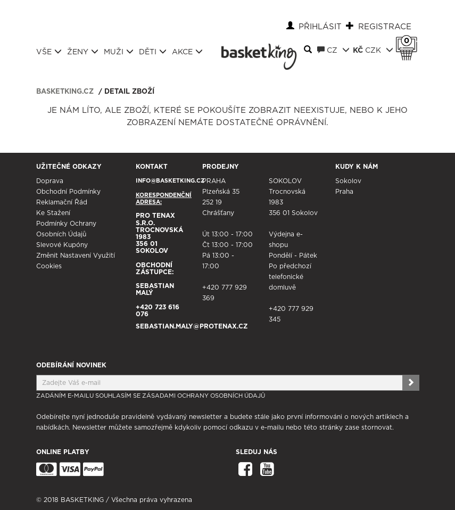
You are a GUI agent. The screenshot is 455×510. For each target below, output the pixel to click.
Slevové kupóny (62, 245)
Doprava (49, 181)
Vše (49, 51)
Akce (187, 51)
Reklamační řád (61, 202)
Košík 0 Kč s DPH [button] (409, 41)
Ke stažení (53, 213)
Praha (344, 191)
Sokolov (348, 181)
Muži (119, 51)
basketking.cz (65, 91)
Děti (153, 51)
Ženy (82, 51)
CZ (333, 50)
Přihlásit (320, 27)
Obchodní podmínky (68, 191)
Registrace (384, 27)
